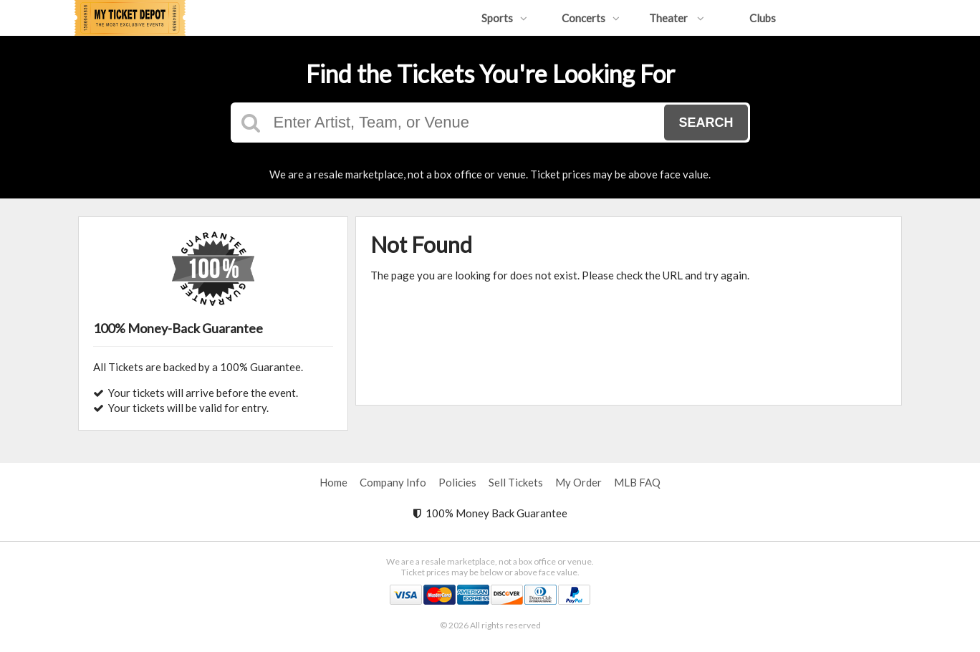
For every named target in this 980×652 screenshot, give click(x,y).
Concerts (591, 17)
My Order (578, 482)
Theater (676, 17)
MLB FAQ (637, 482)
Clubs (762, 17)
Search (705, 122)
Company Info (393, 482)
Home (333, 482)
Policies (457, 482)
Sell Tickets (516, 482)
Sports (504, 17)
